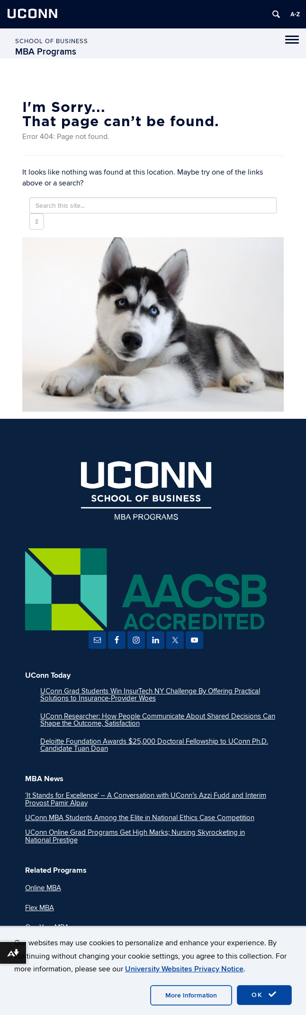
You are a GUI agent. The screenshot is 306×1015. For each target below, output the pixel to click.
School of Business (51, 41)
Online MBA (43, 888)
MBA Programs (45, 51)
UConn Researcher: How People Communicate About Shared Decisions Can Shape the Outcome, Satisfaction (157, 720)
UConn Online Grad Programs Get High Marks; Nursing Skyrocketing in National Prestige (135, 836)
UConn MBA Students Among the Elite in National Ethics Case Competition (139, 817)
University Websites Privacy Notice (184, 969)
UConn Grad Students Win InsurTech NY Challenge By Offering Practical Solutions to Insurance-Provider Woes (150, 694)
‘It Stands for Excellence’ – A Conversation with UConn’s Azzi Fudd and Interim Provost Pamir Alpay (145, 799)
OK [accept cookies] (264, 994)
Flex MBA (39, 908)
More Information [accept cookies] (191, 995)
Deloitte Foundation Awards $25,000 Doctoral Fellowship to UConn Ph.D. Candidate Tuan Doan (154, 745)
